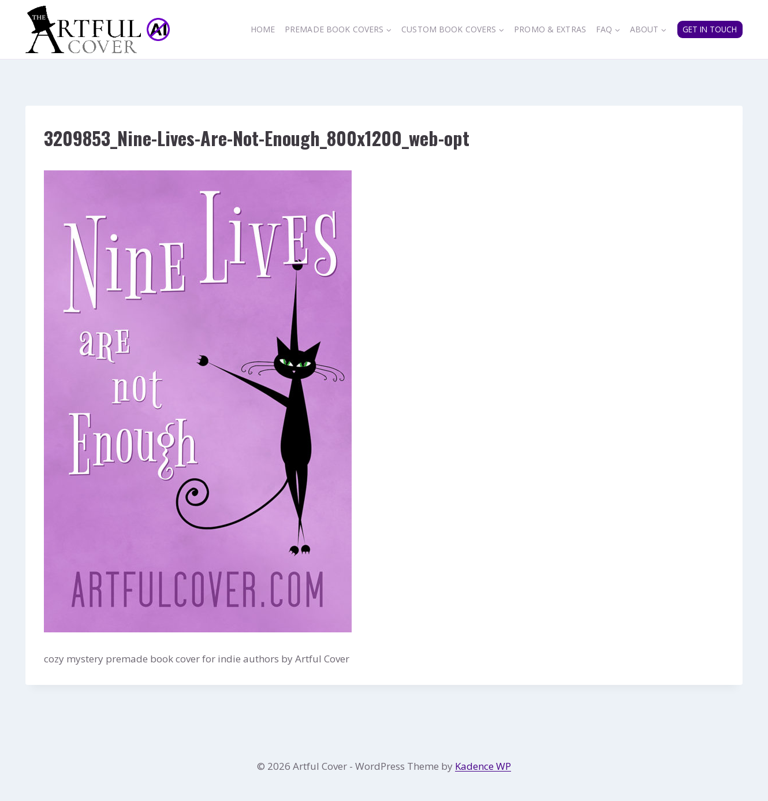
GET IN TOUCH (710, 29)
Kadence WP (483, 766)
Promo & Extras (550, 29)
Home (263, 29)
